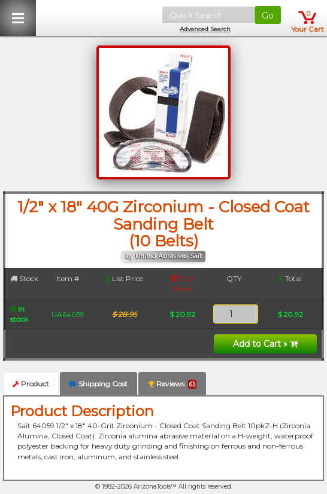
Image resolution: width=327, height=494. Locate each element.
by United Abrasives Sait (164, 256)
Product (31, 383)
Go (268, 15)
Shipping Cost (98, 383)
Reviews (172, 384)
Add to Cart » (265, 344)
